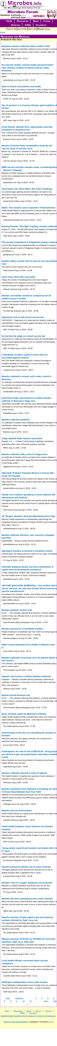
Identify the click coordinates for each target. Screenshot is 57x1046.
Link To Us (22, 29)
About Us (32, 29)
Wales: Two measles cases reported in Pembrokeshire (28, 207)
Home (9, 21)
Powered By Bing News (11, 39)
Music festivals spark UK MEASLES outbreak (24, 714)
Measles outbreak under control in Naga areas (24, 454)
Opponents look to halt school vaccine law (23, 317)
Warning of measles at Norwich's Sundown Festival (27, 551)
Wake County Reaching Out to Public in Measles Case (28, 644)
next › (46, 1001)
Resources (22, 21)
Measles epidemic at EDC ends (17, 610)
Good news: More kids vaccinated (18, 277)
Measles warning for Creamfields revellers (22, 629)
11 (31, 1001)
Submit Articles (7, 1016)
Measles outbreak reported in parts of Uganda (24, 773)
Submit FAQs (20, 1016)
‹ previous (19, 998)
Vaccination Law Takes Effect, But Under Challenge (27, 189)
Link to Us (42, 1016)
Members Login (43, 29)
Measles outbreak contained (15, 419)
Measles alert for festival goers (17, 810)
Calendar (41, 25)
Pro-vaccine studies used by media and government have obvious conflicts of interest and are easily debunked (27, 68)
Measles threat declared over (16, 695)
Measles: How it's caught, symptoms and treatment (27, 883)
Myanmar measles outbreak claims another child (26, 46)
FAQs (28, 25)
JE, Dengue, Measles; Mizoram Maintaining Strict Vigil (28, 516)
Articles (15, 25)
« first (7, 998)
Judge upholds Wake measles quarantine (22, 438)
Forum (46, 21)
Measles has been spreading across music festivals (27, 898)
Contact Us (11, 29)
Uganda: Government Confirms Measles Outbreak (26, 676)
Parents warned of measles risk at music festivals (26, 867)
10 (23, 1001)
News (36, 21)
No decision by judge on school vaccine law (23, 336)
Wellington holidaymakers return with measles (25, 982)
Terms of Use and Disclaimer (15, 1022)
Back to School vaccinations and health (21, 86)
